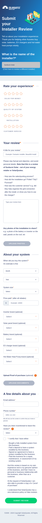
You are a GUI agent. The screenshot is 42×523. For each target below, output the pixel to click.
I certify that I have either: (18, 439)
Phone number (9, 411)
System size (8, 287)
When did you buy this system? (21, 262)
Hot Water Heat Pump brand (18, 357)
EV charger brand (14, 346)
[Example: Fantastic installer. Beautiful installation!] (21, 154)
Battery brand (12, 334)
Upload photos (14, 243)
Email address (9, 400)
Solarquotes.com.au (22, 7)
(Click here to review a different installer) (19, 69)
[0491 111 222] (21, 414)
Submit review (21, 500)
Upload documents (16, 383)
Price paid (14, 298)
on (5, 93)
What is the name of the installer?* (18, 56)
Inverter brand (13, 312)
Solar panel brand (14, 323)
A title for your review (12, 150)
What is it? (35, 375)
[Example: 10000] (21, 303)
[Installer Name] (21, 65)
